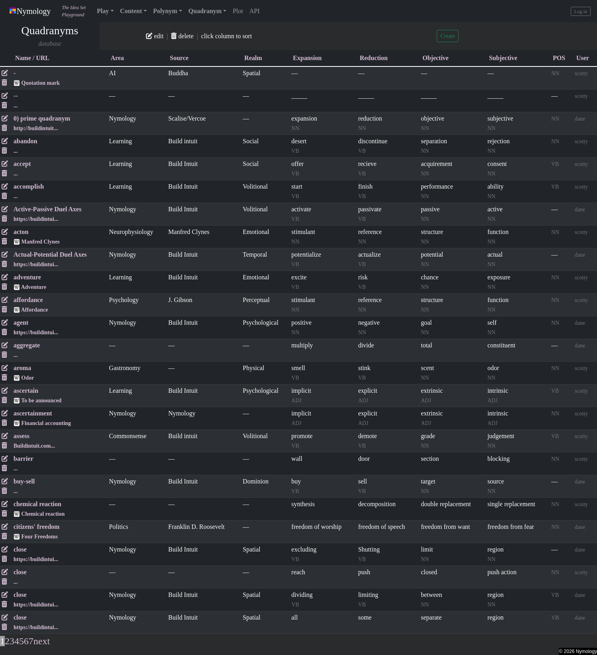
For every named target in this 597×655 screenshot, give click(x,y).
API (254, 11)
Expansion (307, 58)
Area (117, 58)
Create (447, 36)
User (582, 58)
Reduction (373, 58)
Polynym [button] (165, 11)
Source (179, 58)
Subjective (503, 58)
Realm (253, 58)
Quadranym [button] (205, 11)
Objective (435, 58)
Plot (238, 11)
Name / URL (32, 58)
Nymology (30, 11)
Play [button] (103, 11)
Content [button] (131, 11)
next (41, 641)
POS (559, 58)
